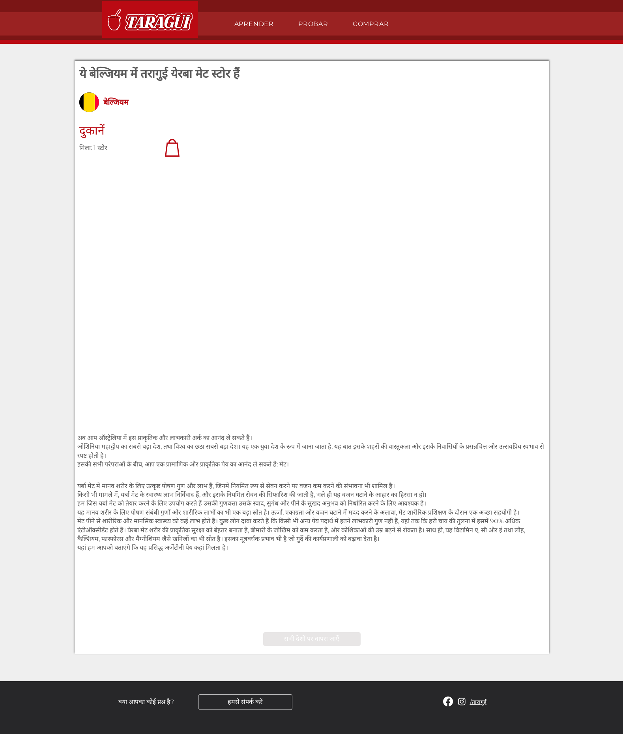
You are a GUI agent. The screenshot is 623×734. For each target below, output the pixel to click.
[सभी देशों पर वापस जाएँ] (312, 639)
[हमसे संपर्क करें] (245, 702)
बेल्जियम (116, 102)
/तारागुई (478, 702)
